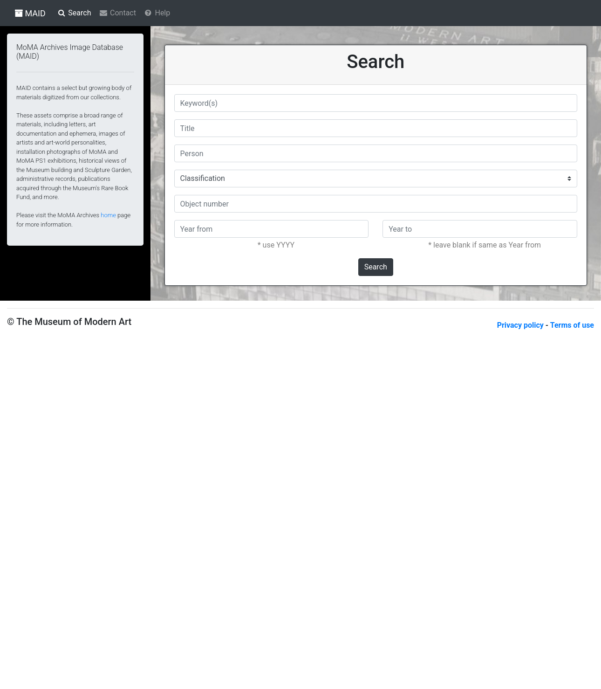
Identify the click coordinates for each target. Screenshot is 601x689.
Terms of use (572, 325)
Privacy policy (521, 325)
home (108, 215)
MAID (30, 13)
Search (375, 266)
